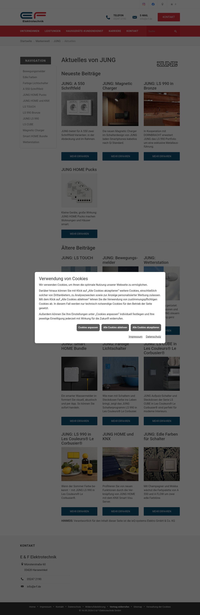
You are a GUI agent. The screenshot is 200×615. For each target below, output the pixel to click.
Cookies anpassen (88, 321)
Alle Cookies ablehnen (115, 321)
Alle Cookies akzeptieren (146, 321)
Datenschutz (153, 330)
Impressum (136, 330)
